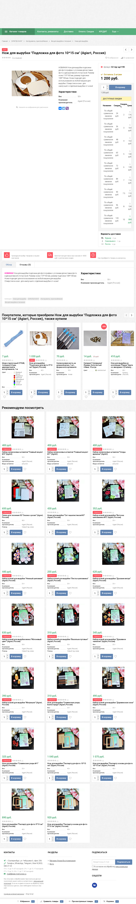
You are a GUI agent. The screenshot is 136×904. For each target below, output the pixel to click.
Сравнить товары (51, 901)
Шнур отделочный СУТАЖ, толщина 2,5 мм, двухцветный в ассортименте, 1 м (13, 366)
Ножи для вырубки (81, 41)
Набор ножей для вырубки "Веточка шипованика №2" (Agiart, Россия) (108, 516)
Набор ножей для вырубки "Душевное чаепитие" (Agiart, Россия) (109, 640)
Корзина (111, 901)
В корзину (120, 87)
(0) (7, 360)
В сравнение (127, 58)
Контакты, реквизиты (48, 31)
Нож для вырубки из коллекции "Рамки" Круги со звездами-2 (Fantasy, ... (122, 365)
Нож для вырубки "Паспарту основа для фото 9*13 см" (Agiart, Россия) (67, 825)
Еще (114, 31)
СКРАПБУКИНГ (16, 41)
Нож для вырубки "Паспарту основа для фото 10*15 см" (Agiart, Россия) (113, 764)
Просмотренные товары (83, 901)
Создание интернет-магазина (14, 894)
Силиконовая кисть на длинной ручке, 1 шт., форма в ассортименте (66, 365)
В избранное (111, 58)
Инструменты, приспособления (37, 41)
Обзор (9, 265)
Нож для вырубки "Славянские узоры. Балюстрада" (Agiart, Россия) (63, 704)
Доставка (68, 31)
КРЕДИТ (103, 31)
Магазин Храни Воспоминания (63, 861)
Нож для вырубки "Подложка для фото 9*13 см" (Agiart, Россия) (40, 365)
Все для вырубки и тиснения (61, 41)
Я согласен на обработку (110, 868)
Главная (5, 41)
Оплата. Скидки (86, 31)
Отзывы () (25, 265)
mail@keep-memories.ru (16, 874)
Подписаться (123, 862)
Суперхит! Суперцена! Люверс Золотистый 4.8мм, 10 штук (93, 365)
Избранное (26, 901)
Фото (52, 864)
